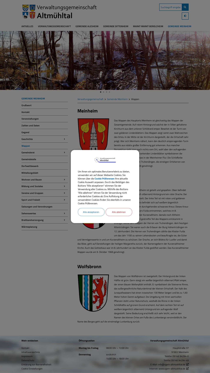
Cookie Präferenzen (104, 178)
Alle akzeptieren (91, 212)
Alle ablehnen (119, 212)
